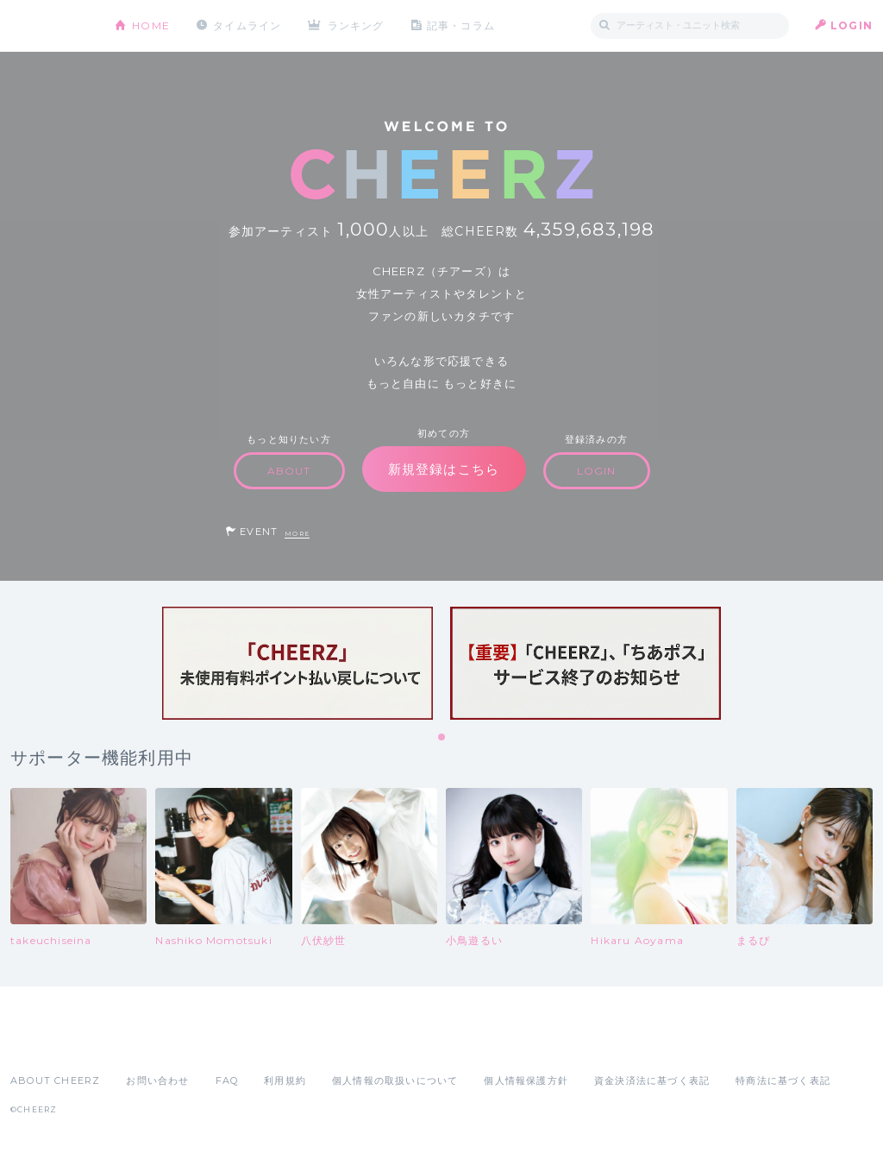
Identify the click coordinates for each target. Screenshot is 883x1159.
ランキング (356, 25)
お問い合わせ (157, 1080)
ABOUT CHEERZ (55, 1080)
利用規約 (285, 1080)
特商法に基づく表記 (783, 1080)
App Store (50, 1042)
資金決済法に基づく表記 (652, 1080)
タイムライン (247, 25)
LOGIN (851, 25)
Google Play (141, 1042)
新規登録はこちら (444, 469)
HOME (151, 25)
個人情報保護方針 (526, 1080)
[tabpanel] (297, 663)
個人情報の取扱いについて (395, 1080)
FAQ (227, 1080)
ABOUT (289, 470)
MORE (297, 534)
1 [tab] (442, 738)
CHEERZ (49, 26)
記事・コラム (461, 25)
